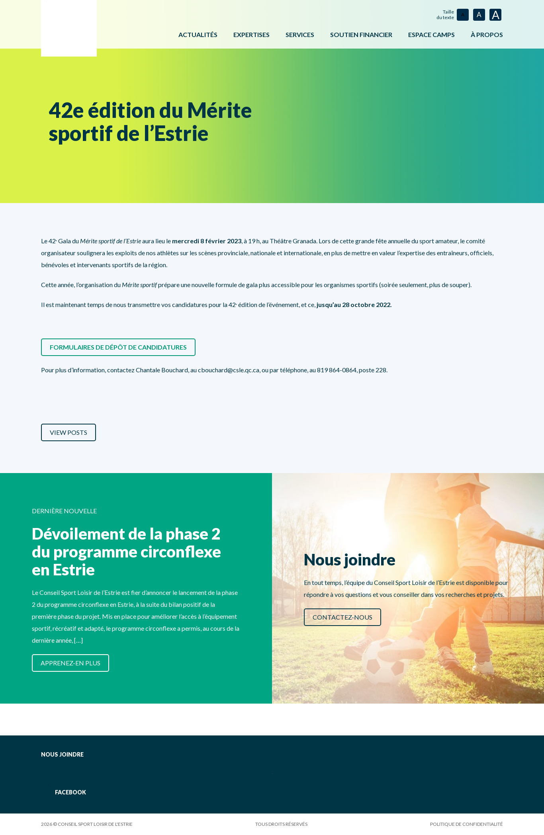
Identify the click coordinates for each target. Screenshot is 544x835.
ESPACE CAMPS (431, 34)
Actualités (197, 34)
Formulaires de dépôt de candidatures (118, 347)
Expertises (251, 34)
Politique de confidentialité (466, 824)
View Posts (68, 432)
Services (300, 34)
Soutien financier (361, 34)
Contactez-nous (342, 617)
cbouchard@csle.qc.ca (228, 370)
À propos (487, 34)
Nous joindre (62, 754)
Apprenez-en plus (70, 663)
